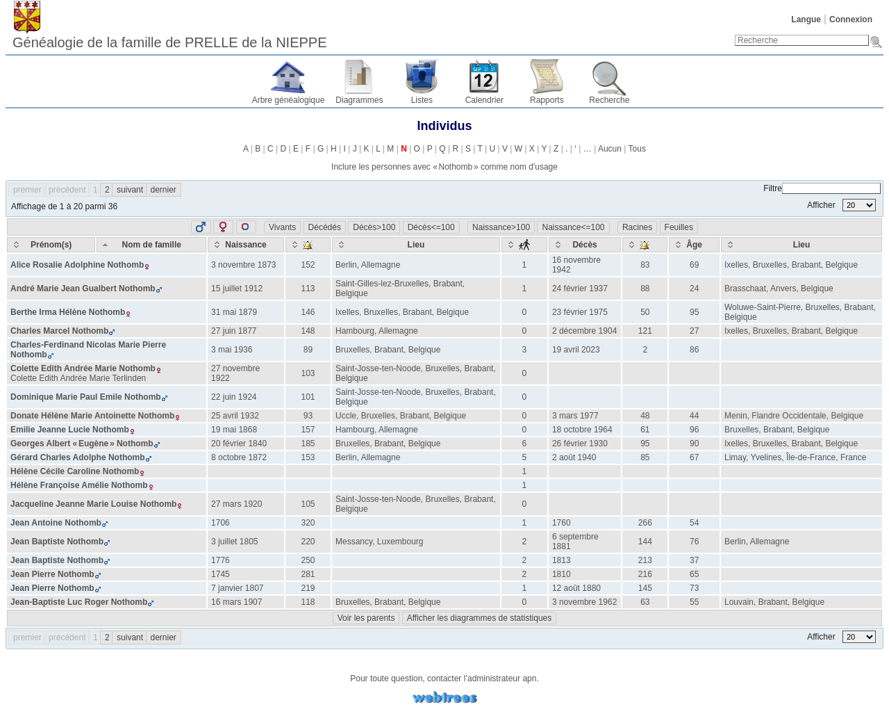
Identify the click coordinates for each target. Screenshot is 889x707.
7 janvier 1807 (237, 588)
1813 (561, 560)
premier (27, 190)
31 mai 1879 (234, 312)
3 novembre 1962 (584, 602)
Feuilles (679, 227)
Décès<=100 (431, 227)
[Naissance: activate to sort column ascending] (246, 244)
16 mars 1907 (236, 602)
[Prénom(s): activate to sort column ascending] (51, 244)
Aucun (610, 149)
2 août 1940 (574, 457)
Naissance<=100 (573, 227)
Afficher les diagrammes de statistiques (479, 618)
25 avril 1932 (235, 416)
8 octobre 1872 (239, 457)
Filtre (822, 188)
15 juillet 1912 (237, 288)
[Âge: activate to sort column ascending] (694, 244)
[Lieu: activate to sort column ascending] (416, 244)
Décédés (324, 227)
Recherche (609, 100)
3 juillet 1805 (234, 541)
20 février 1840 (239, 443)
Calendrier (484, 100)
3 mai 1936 (231, 350)
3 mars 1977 (575, 416)
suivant (130, 190)
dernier (163, 190)
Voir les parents (366, 618)
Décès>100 (374, 227)
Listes (422, 100)
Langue (806, 19)
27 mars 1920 (236, 504)
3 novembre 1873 (243, 265)
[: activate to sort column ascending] (308, 244)
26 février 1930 (580, 443)
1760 (561, 523)
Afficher (841, 205)
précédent (67, 190)
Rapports (547, 100)
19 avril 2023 (576, 350)
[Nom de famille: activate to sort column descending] (151, 244)
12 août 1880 (576, 588)
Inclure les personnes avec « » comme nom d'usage (444, 167)
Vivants (282, 227)
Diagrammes (359, 100)
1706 (220, 523)
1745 (220, 574)
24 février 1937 (580, 288)
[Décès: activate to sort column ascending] (585, 244)
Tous (637, 149)
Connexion (850, 19)
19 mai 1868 (234, 429)
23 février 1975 (580, 312)
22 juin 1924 (233, 397)
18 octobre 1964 (582, 429)
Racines (637, 227)
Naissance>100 (501, 227)
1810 (561, 574)
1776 (220, 560)
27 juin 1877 (233, 331)
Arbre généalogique (288, 100)
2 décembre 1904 (584, 331)
